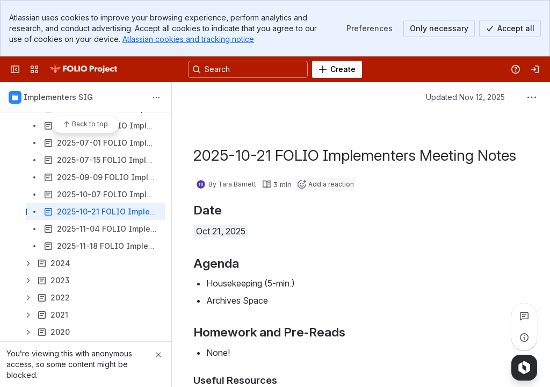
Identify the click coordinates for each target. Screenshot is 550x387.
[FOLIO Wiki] (83, 69)
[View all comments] (524, 316)
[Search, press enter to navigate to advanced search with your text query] (248, 69)
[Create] (337, 69)
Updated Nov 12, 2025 (465, 97)
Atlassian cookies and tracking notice (188, 39)
